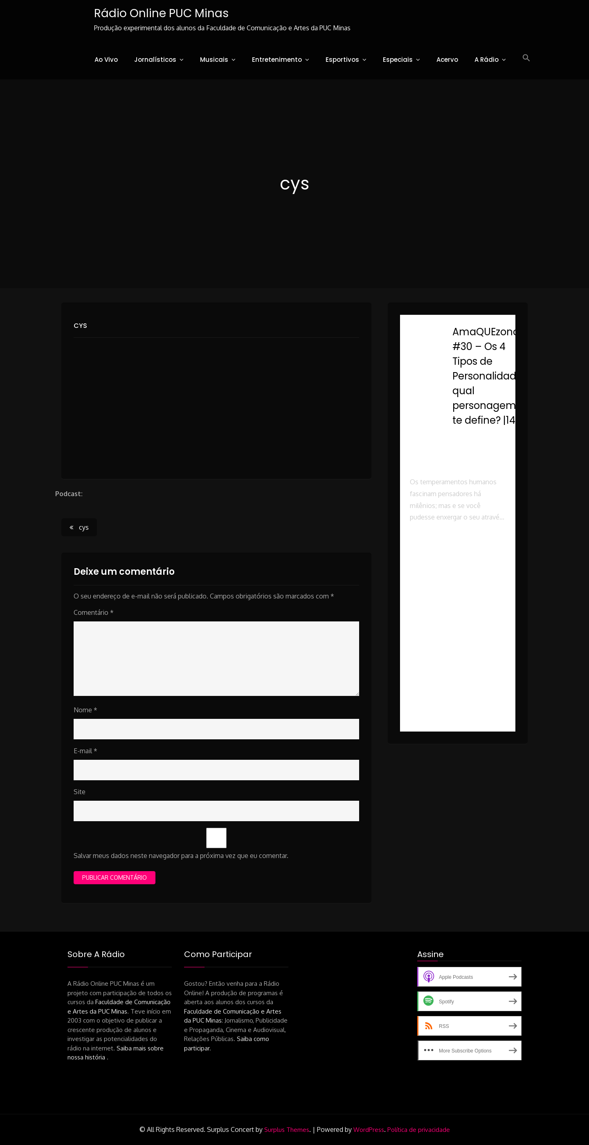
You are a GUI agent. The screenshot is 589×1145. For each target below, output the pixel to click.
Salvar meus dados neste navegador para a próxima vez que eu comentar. (181, 855)
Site (79, 792)
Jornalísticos (155, 59)
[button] (526, 58)
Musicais (214, 59)
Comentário (94, 612)
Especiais (398, 59)
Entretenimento (277, 59)
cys (80, 325)
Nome (85, 710)
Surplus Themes (286, 1130)
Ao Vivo (106, 59)
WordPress (368, 1130)
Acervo (447, 59)
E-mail (85, 751)
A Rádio (486, 59)
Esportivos (342, 59)
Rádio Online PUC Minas (161, 13)
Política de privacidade (418, 1130)
